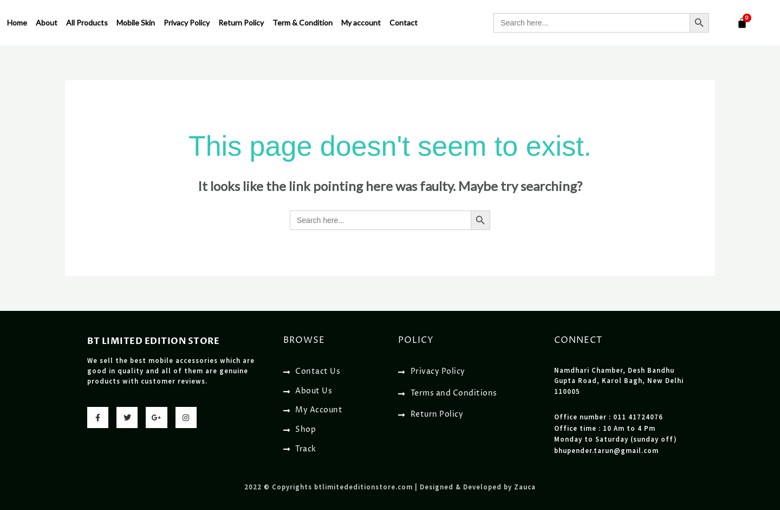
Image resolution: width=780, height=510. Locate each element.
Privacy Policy (187, 22)
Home (17, 22)
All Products (87, 22)
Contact (403, 22)
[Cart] (742, 23)
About (46, 22)
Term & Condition (302, 22)
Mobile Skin (135, 22)
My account (361, 22)
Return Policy (241, 22)
